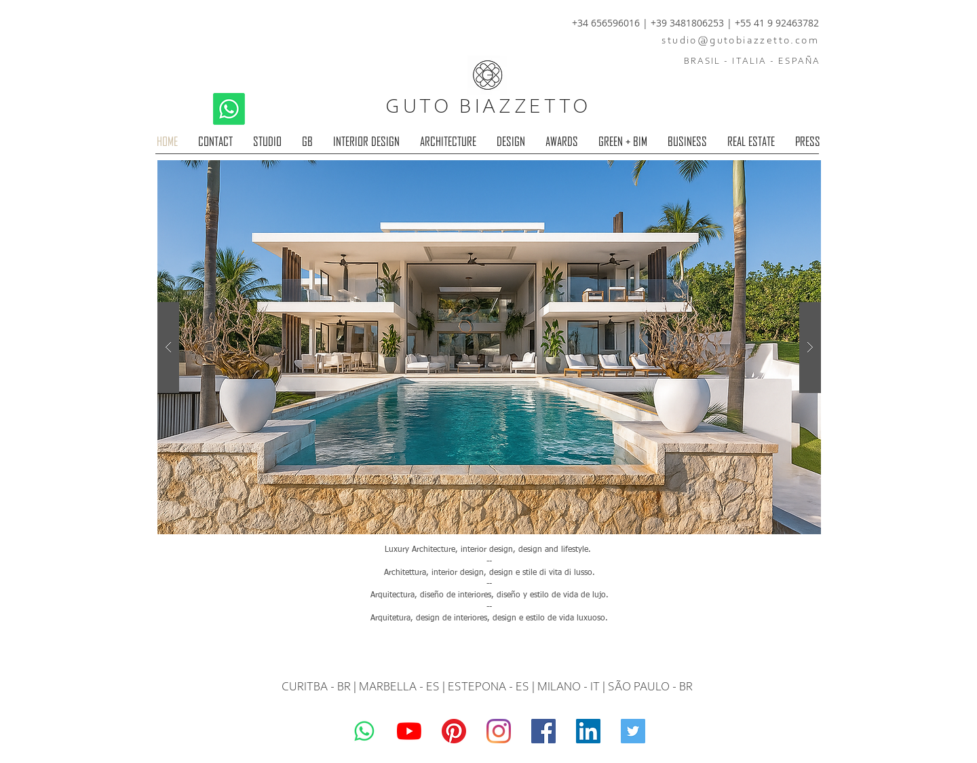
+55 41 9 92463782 (777, 22)
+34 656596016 (606, 22)
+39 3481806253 (689, 22)
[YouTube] (409, 731)
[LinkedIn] (588, 731)
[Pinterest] (454, 731)
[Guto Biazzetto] (498, 731)
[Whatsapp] (229, 109)
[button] (489, 347)
